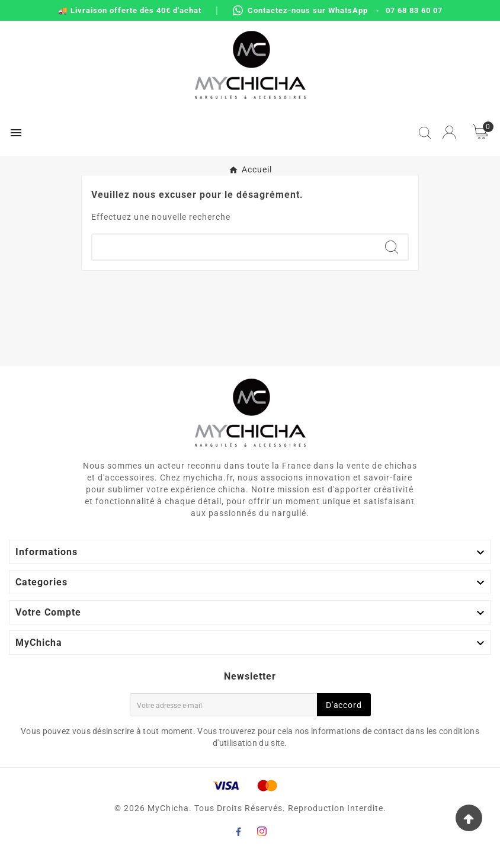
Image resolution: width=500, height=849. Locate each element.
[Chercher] (234, 247)
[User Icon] (449, 132)
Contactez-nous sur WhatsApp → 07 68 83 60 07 (338, 10)
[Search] (391, 247)
